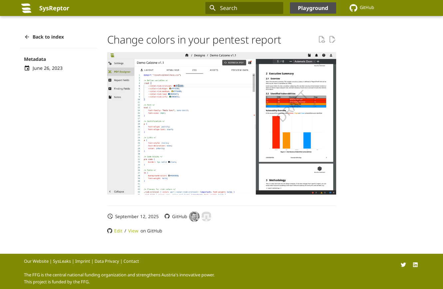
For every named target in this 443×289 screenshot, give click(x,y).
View (133, 230)
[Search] (244, 8)
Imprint (82, 261)
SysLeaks (62, 261)
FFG (85, 282)
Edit (118, 230)
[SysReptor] (26, 8)
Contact (131, 261)
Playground (313, 8)
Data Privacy (107, 261)
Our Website (36, 261)
